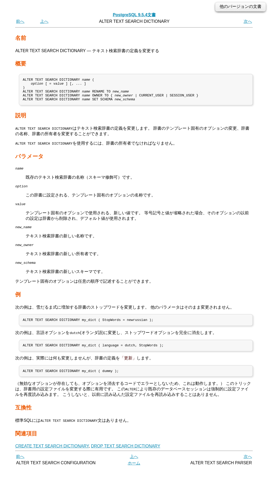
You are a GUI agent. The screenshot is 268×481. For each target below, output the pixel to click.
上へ (44, 21)
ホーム (134, 475)
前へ (20, 21)
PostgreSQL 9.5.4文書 (134, 15)
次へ (248, 21)
